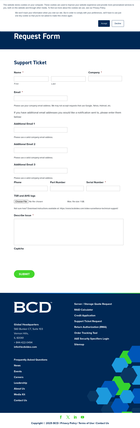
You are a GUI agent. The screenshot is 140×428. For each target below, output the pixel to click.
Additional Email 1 (24, 123)
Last (53, 84)
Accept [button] (104, 23)
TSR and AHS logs (24, 195)
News (17, 365)
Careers (18, 377)
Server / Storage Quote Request (93, 304)
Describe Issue (24, 215)
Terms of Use (86, 423)
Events (18, 371)
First (16, 84)
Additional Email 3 (24, 164)
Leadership (20, 383)
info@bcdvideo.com (25, 347)
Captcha (19, 248)
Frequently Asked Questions (30, 359)
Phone (17, 182)
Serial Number (96, 182)
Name (18, 72)
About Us (19, 388)
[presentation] (39, 258)
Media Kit (19, 394)
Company (95, 72)
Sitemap (79, 344)
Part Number (57, 182)
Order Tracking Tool (85, 333)
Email (18, 92)
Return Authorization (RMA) (90, 327)
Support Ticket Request (88, 321)
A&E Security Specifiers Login (91, 338)
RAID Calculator (83, 309)
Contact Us (20, 400)
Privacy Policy (68, 423)
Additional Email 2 (24, 144)
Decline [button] (118, 23)
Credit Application (84, 315)
